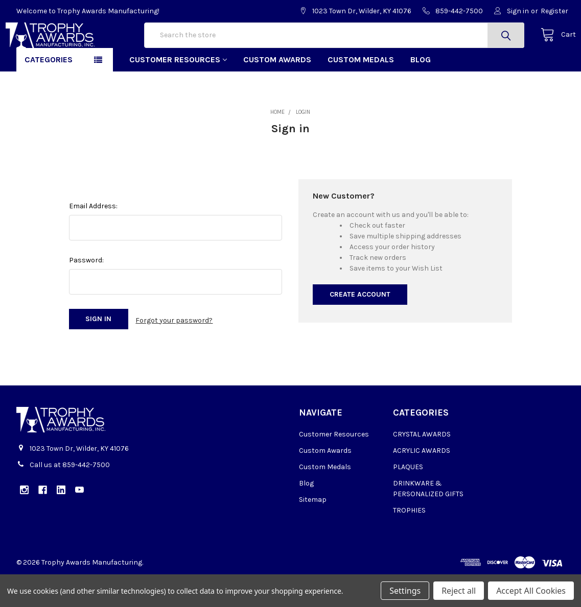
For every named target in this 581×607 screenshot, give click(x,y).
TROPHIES (409, 540)
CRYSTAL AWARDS (422, 464)
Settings (405, 590)
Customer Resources (178, 92)
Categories (49, 92)
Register (554, 11)
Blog (420, 92)
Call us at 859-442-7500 (70, 495)
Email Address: (93, 238)
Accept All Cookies (531, 590)
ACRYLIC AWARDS (421, 480)
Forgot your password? (174, 351)
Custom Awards (277, 92)
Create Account (360, 327)
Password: (86, 292)
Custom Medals (361, 92)
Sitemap (313, 529)
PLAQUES (408, 497)
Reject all (458, 590)
